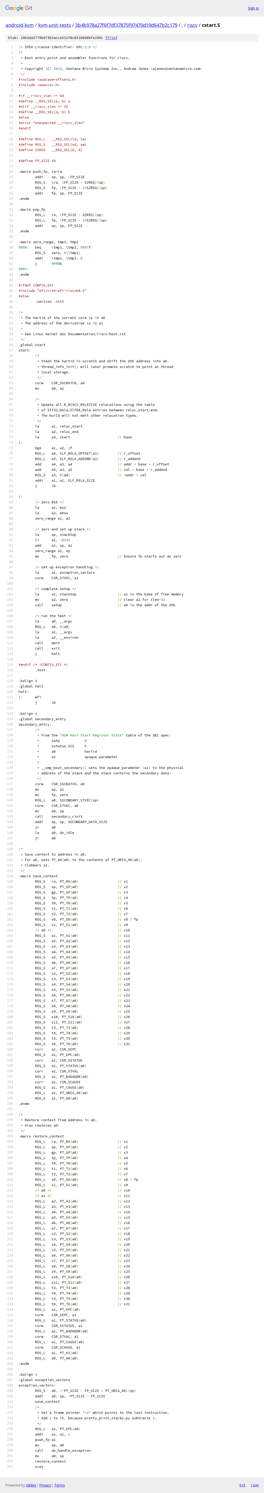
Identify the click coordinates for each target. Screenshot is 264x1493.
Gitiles (31, 1485)
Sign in (253, 8)
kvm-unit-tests (54, 25)
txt (242, 1485)
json (255, 1485)
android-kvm (20, 25)
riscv (192, 25)
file (111, 38)
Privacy (45, 1485)
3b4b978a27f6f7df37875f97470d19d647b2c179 (126, 25)
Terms (59, 1485)
